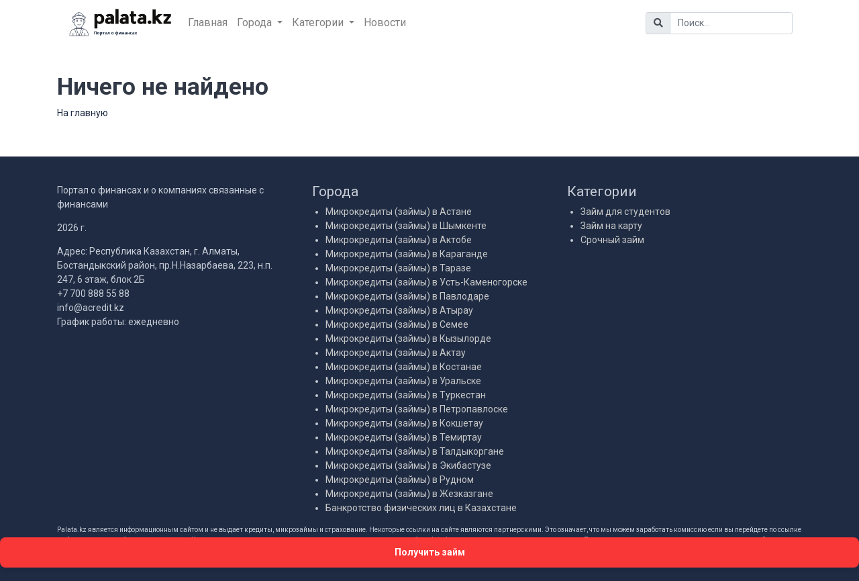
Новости (385, 22)
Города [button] (255, 22)
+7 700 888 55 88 (93, 293)
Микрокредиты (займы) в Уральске (403, 380)
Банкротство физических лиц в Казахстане (421, 507)
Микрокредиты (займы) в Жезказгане (409, 493)
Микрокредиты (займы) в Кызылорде (408, 338)
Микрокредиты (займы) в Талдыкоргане (414, 451)
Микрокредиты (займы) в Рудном (399, 479)
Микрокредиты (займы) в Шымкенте (406, 225)
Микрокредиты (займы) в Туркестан (405, 395)
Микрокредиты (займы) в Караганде (406, 254)
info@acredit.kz (90, 307)
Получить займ (430, 552)
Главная (208, 22)
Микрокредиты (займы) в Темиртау (403, 437)
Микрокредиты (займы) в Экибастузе (408, 465)
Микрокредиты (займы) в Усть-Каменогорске (426, 282)
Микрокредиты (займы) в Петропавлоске (416, 409)
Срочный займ (612, 239)
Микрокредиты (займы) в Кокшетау (404, 423)
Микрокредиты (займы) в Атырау (399, 310)
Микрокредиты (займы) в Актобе (398, 239)
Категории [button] (319, 22)
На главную (82, 112)
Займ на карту (611, 225)
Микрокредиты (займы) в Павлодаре (407, 296)
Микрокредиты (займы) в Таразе (398, 268)
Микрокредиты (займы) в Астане (398, 211)
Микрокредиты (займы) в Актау (395, 352)
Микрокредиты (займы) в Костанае (403, 366)
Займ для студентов (625, 211)
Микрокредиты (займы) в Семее (396, 324)
